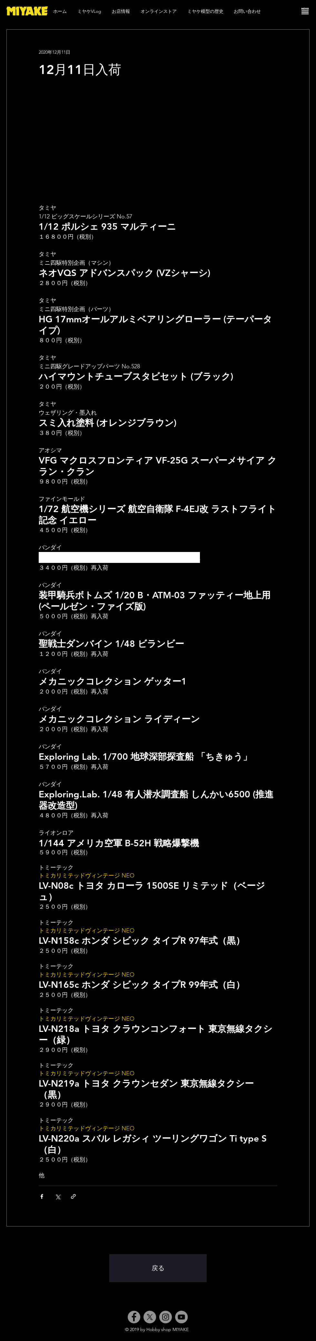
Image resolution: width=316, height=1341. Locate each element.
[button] (305, 10)
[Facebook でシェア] (42, 1196)
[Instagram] (165, 1317)
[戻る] (158, 1268)
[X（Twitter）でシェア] (57, 1196)
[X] (149, 1317)
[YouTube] (181, 1317)
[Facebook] (134, 1317)
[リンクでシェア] (73, 1196)
